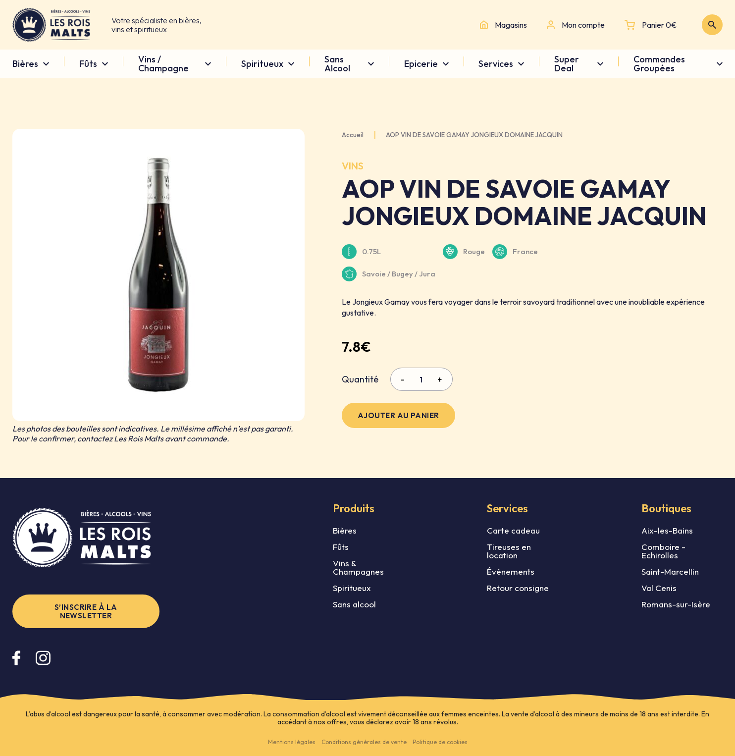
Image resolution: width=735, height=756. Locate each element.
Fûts (88, 63)
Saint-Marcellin (670, 571)
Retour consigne (518, 588)
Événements (510, 571)
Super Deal (566, 64)
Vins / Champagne (163, 64)
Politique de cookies (440, 742)
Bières (25, 63)
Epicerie (421, 63)
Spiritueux (262, 63)
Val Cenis (659, 588)
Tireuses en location (509, 550)
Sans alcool (354, 604)
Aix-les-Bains (667, 530)
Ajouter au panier (398, 415)
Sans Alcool (337, 64)
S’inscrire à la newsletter (85, 611)
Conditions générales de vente (364, 742)
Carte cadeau (513, 530)
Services (495, 63)
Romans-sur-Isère (675, 604)
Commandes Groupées (659, 64)
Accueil (353, 135)
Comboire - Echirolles (663, 550)
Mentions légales (291, 742)
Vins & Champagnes (358, 567)
